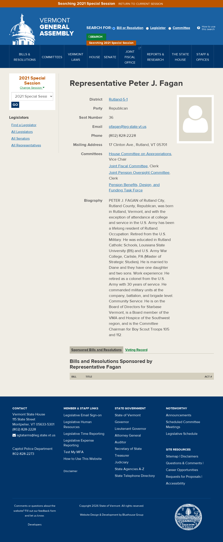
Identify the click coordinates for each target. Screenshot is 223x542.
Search (96, 37)
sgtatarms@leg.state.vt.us (33, 435)
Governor (122, 422)
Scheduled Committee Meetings (183, 424)
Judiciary (121, 462)
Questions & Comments (184, 463)
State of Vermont (128, 415)
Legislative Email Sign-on (83, 415)
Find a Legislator (23, 125)
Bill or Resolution (128, 28)
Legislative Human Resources (78, 424)
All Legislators (22, 132)
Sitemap (172, 456)
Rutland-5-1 (118, 99)
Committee (180, 28)
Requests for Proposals (183, 476)
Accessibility (175, 483)
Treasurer (122, 455)
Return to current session (140, 4)
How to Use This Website (83, 459)
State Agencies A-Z (129, 469)
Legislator (156, 28)
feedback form (47, 511)
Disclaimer (71, 471)
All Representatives (26, 145)
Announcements (178, 415)
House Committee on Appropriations (140, 153)
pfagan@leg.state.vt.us (127, 126)
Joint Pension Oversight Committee (139, 172)
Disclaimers (189, 456)
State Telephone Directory (135, 476)
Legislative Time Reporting (84, 434)
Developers (35, 524)
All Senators (20, 138)
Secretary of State (128, 449)
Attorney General (128, 435)
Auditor (120, 442)
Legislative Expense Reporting (79, 443)
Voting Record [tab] (136, 350)
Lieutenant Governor (130, 429)
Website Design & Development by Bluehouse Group (111, 515)
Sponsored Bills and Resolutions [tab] (96, 350)
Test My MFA (74, 452)
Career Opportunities (182, 470)
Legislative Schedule (182, 434)
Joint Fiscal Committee (128, 166)
